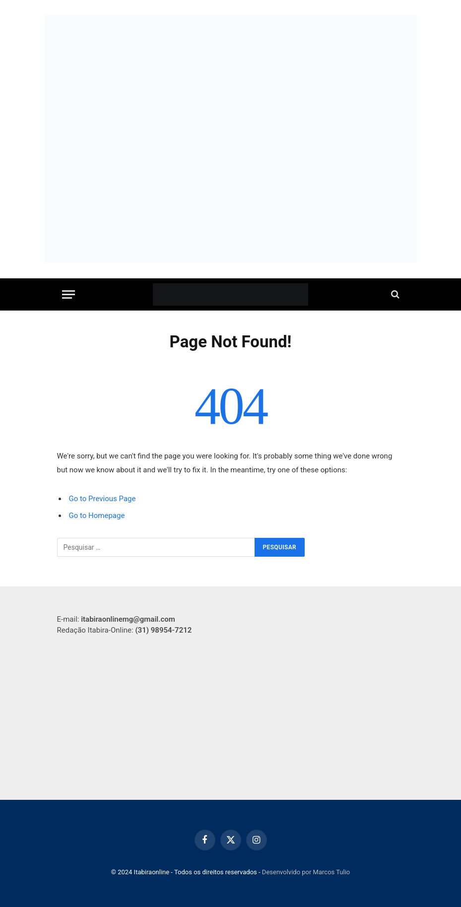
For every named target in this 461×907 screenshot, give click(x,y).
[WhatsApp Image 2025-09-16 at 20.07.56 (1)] (231, 77)
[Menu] (68, 294)
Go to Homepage (97, 515)
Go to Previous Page (102, 498)
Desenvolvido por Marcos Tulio (306, 872)
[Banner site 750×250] (231, 201)
